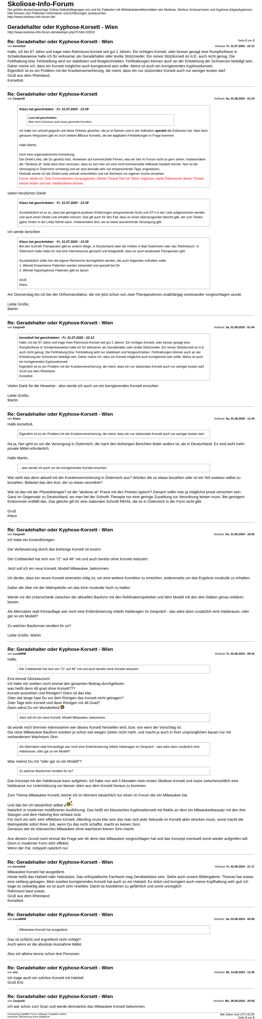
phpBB (24, 1014)
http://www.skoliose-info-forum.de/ (31, 17)
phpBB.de (44, 1016)
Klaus (23, 109)
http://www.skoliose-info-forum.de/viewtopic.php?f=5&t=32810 (51, 32)
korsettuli (26, 337)
